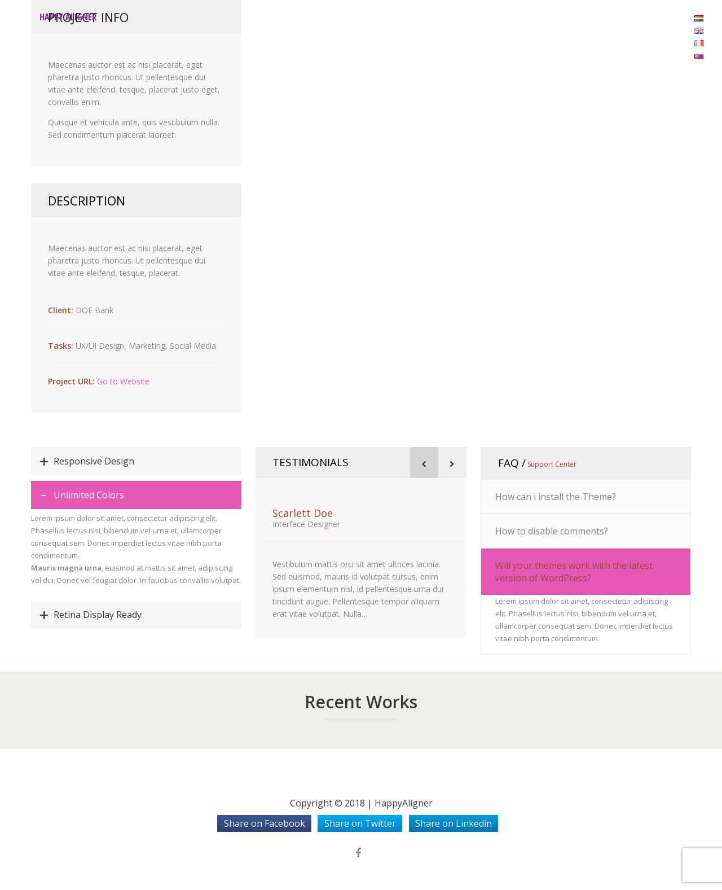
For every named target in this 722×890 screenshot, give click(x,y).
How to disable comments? (551, 531)
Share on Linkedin (453, 823)
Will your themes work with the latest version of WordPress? (574, 571)
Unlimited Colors (89, 495)
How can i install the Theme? (555, 496)
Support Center (551, 464)
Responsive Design (94, 461)
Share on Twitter (360, 823)
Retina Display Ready (98, 614)
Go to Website (123, 381)
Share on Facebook (264, 823)
